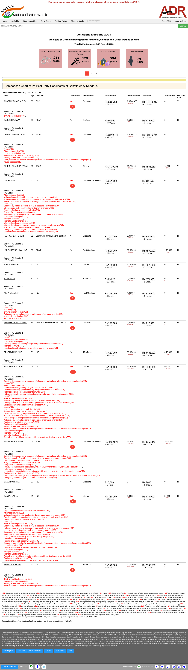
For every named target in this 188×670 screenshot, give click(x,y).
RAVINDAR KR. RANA (13, 441)
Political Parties (61, 21)
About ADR (166, 21)
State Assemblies (30, 21)
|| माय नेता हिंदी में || (94, 21)
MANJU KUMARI (11, 264)
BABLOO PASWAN (12, 120)
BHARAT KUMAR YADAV (15, 134)
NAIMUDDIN (9, 279)
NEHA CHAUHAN (11, 293)
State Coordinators (35, 651)
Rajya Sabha (46, 21)
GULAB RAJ (9, 180)
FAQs (70, 651)
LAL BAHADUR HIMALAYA (15, 250)
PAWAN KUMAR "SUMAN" (15, 323)
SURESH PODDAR (12, 565)
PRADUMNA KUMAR (13, 352)
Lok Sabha (15, 21)
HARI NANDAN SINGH (14, 236)
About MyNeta (180, 21)
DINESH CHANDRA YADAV (16, 166)
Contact (48, 651)
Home (4, 21)
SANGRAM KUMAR (12, 482)
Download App (129, 667)
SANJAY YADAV (11, 496)
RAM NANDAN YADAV (14, 366)
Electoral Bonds (77, 21)
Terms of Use (60, 651)
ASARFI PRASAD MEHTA (15, 101)
